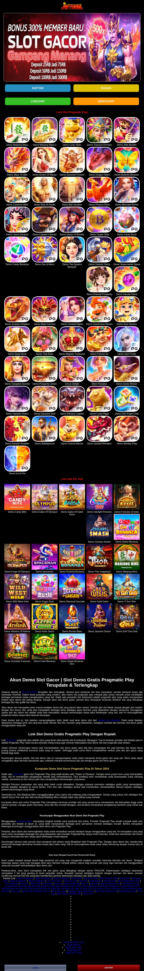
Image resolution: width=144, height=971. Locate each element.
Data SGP (76, 878)
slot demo (11, 740)
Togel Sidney (73, 945)
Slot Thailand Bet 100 (129, 881)
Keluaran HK (70, 881)
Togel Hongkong (25, 878)
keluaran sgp (58, 891)
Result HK (88, 893)
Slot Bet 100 (109, 881)
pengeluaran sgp (13, 886)
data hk (85, 883)
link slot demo (29, 692)
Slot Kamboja (11, 883)
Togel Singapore (18, 881)
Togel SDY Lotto (73, 947)
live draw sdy (67, 888)
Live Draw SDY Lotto (73, 942)
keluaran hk (114, 883)
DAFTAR (109, 968)
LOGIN (35, 968)
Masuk (106, 88)
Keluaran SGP (91, 878)
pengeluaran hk (10, 888)
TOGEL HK (75, 893)
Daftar (38, 88)
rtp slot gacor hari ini (101, 888)
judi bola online (24, 821)
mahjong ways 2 (68, 886)
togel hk (58, 883)
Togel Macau (73, 950)
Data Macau (95, 881)
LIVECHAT (38, 101)
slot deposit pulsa (130, 883)
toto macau (82, 886)
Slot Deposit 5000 (109, 878)
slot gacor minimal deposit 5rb (124, 886)
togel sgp (47, 883)
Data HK (83, 881)
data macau (63, 893)
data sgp (27, 886)
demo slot (18, 774)
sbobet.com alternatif (109, 720)
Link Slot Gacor (54, 881)
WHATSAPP (106, 101)
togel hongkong (71, 883)
